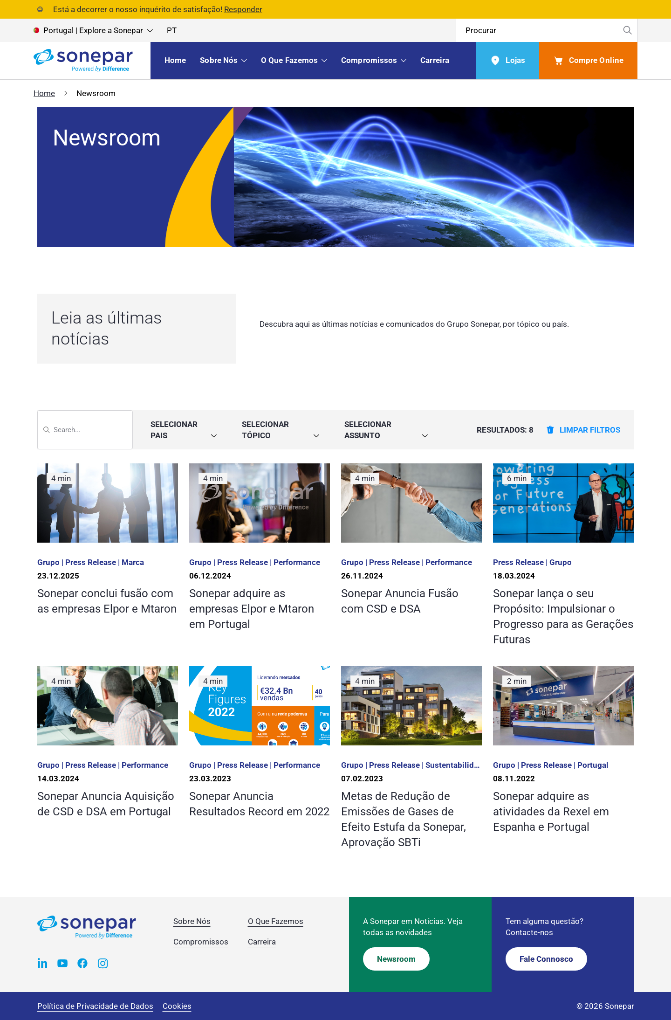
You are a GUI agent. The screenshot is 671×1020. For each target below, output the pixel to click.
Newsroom (396, 959)
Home (44, 93)
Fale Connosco (546, 959)
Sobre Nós (192, 921)
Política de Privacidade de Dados (95, 1006)
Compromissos (200, 941)
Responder (243, 9)
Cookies (177, 1006)
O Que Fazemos (275, 921)
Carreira (262, 941)
